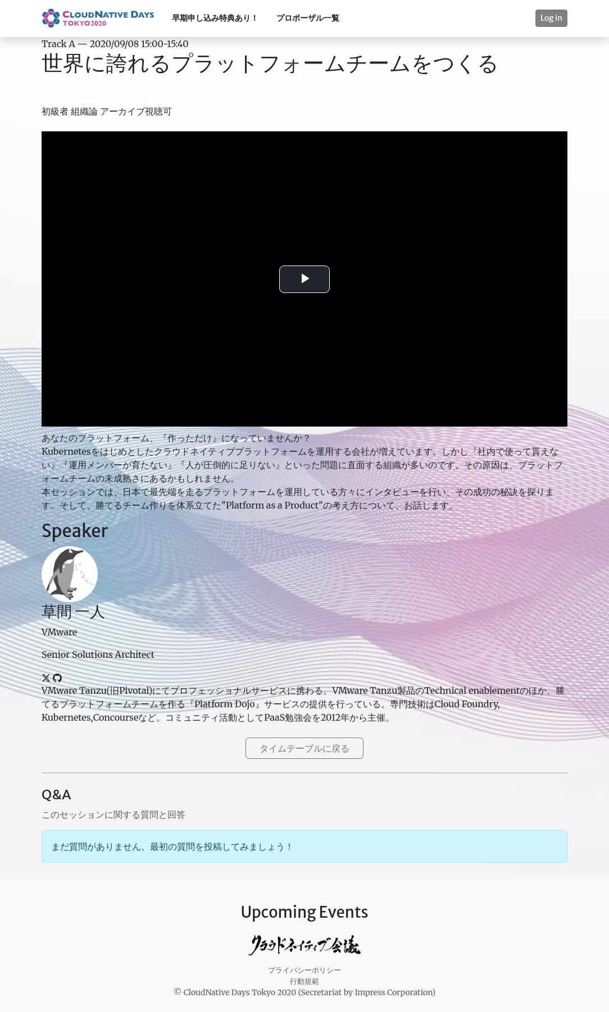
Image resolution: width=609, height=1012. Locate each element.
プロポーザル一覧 (307, 18)
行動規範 (304, 981)
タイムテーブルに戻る (304, 748)
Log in (551, 18)
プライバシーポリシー (304, 970)
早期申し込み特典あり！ (215, 18)
